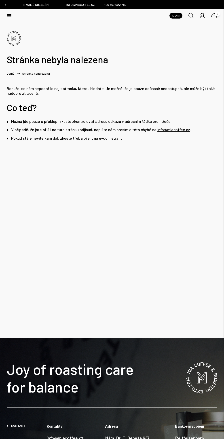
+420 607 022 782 (63, 406)
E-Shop (176, 15)
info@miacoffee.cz (173, 129)
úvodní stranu (111, 138)
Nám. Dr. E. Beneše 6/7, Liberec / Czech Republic (129, 403)
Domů (11, 73)
